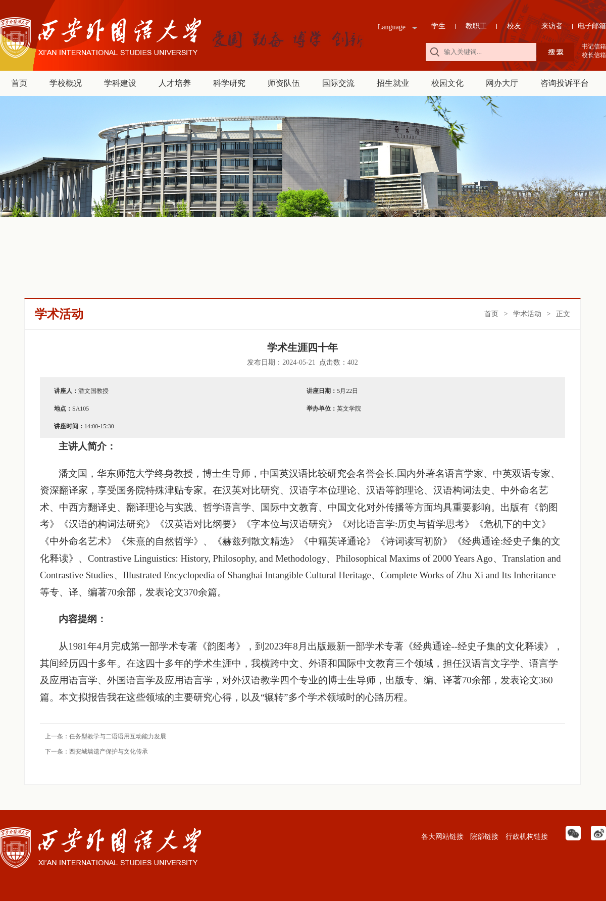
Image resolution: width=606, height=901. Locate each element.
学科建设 (120, 83)
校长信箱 (594, 55)
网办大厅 (502, 83)
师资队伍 (284, 83)
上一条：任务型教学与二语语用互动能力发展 (105, 736)
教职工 (476, 26)
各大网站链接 (441, 836)
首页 (19, 83)
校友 (514, 26)
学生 (438, 26)
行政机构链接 (525, 836)
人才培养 (175, 83)
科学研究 (229, 83)
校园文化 (447, 83)
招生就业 (393, 83)
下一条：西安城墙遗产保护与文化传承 (96, 751)
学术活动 (527, 314)
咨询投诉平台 (564, 83)
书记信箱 (594, 46)
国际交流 (338, 83)
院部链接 (484, 836)
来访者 (552, 26)
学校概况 (65, 83)
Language (392, 27)
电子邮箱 (592, 26)
